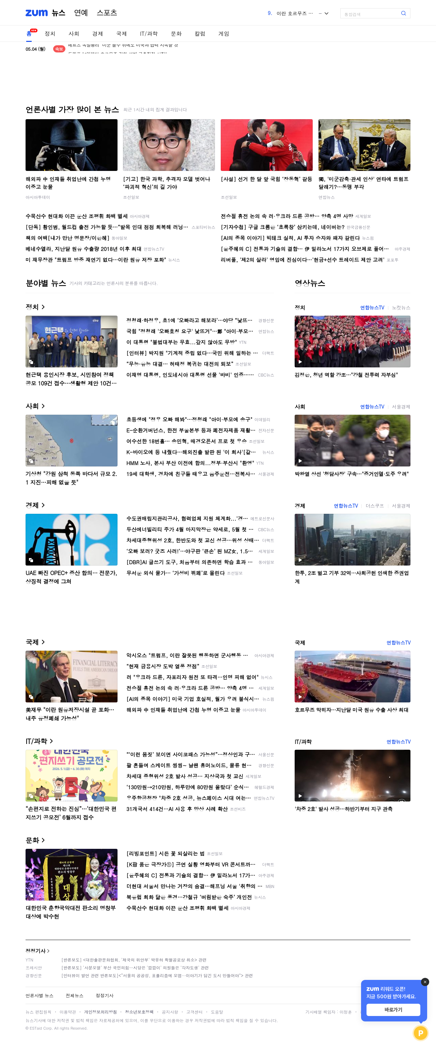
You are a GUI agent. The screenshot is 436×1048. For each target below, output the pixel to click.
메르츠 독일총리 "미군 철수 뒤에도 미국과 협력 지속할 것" (124, 49)
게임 (223, 33)
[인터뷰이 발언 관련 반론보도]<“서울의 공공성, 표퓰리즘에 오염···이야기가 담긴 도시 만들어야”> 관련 (157, 975)
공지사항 (170, 1012)
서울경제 (401, 406)
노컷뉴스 (401, 307)
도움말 (217, 1012)
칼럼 (199, 33)
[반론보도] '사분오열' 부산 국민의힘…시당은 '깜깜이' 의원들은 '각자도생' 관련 (135, 967)
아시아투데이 (38, 197)
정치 (50, 33)
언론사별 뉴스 (39, 995)
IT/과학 (149, 33)
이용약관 (68, 1012)
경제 (97, 33)
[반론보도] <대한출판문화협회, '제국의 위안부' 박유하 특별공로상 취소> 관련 (134, 960)
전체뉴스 (74, 995)
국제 (121, 33)
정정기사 (35, 950)
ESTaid (36, 1028)
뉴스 (58, 13)
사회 (73, 33)
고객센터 (194, 1012)
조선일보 (131, 197)
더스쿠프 (374, 505)
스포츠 (107, 13)
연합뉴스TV (372, 307)
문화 (176, 33)
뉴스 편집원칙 (38, 1012)
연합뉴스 (326, 197)
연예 (81, 13)
